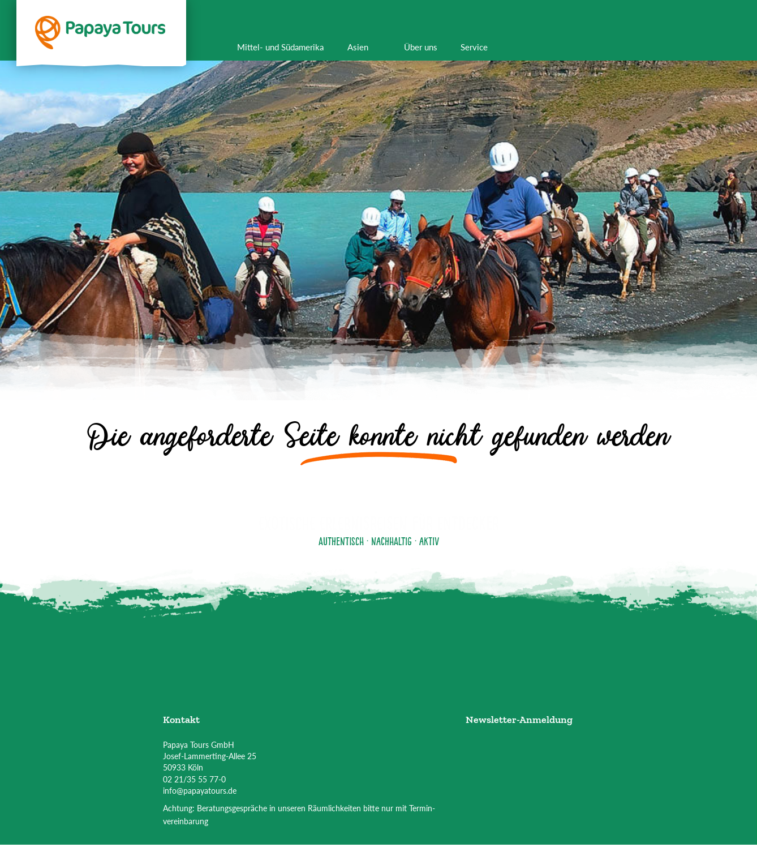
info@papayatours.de (199, 790)
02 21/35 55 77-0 (194, 779)
